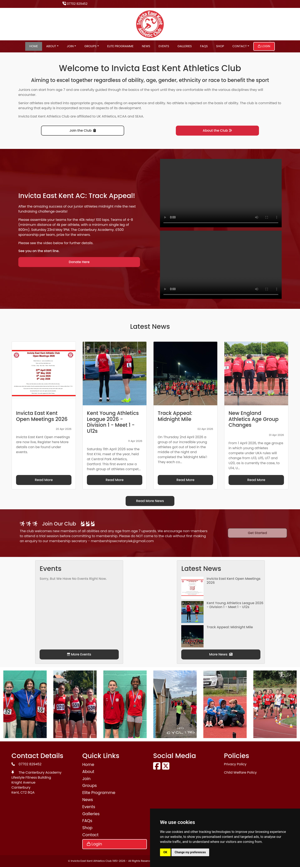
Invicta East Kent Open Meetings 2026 (234, 580)
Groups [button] (90, 46)
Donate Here (79, 262)
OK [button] (165, 852)
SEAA (139, 116)
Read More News (150, 500)
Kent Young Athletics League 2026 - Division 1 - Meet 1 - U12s (235, 605)
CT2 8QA (27, 792)
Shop (220, 46)
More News (220, 654)
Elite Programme (120, 46)
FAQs (204, 46)
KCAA (122, 116)
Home (33, 46)
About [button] (51, 46)
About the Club (217, 130)
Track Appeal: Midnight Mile (230, 627)
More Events (79, 654)
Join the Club (82, 130)
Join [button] (70, 46)
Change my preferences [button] (190, 852)
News (146, 46)
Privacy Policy (235, 764)
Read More (44, 479)
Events (164, 46)
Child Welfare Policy (240, 772)
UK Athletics (106, 116)
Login (264, 46)
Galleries (185, 46)
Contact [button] (239, 46)
